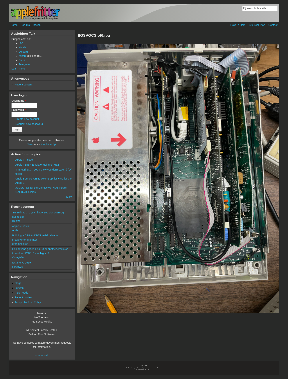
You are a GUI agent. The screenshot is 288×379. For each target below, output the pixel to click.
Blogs (18, 283)
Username (18, 100)
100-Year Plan (257, 24)
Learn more (18, 68)
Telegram (24, 64)
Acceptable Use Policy (28, 302)
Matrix (22, 47)
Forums (25, 24)
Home (13, 24)
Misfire (22, 55)
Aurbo (15, 230)
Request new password (29, 123)
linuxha (16, 220)
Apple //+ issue (24, 159)
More (69, 196)
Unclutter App (49, 144)
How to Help (42, 355)
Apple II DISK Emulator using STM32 (37, 164)
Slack (22, 60)
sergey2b (17, 266)
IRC (21, 43)
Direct (29, 144)
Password (18, 109)
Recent (37, 24)
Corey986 (18, 257)
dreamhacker (20, 243)
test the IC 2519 (21, 262)
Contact (273, 24)
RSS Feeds (21, 292)
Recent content (23, 84)
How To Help (237, 24)
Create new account (27, 119)
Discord (23, 51)
